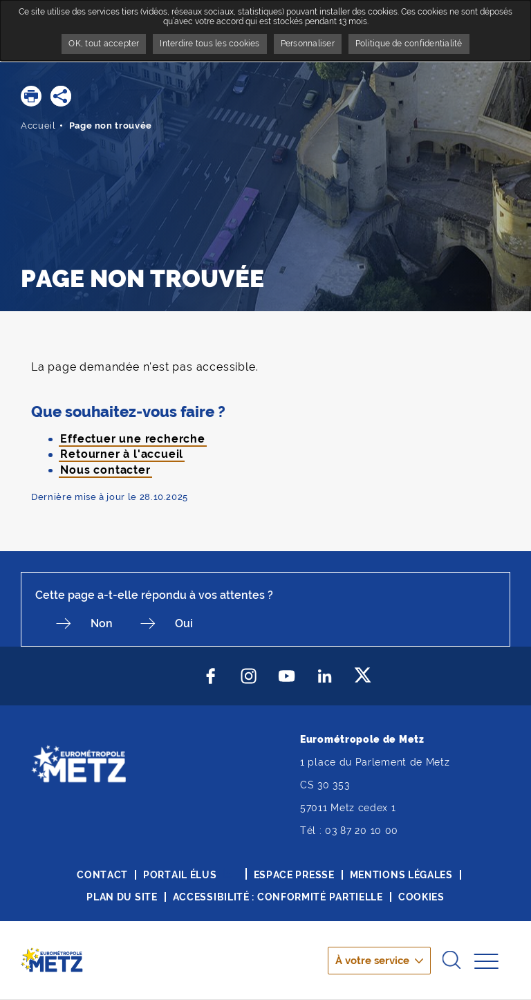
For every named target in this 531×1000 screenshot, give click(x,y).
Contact (102, 874)
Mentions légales (401, 874)
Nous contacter (105, 469)
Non (102, 623)
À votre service (372, 960)
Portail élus (179, 874)
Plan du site (121, 896)
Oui (184, 623)
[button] (31, 96)
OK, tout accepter (103, 43)
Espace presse (294, 874)
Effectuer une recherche (132, 438)
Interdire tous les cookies (209, 43)
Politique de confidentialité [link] (409, 43)
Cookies (421, 896)
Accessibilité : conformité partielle (278, 896)
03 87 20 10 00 (361, 830)
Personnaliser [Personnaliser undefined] (308, 43)
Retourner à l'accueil (121, 454)
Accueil (38, 125)
